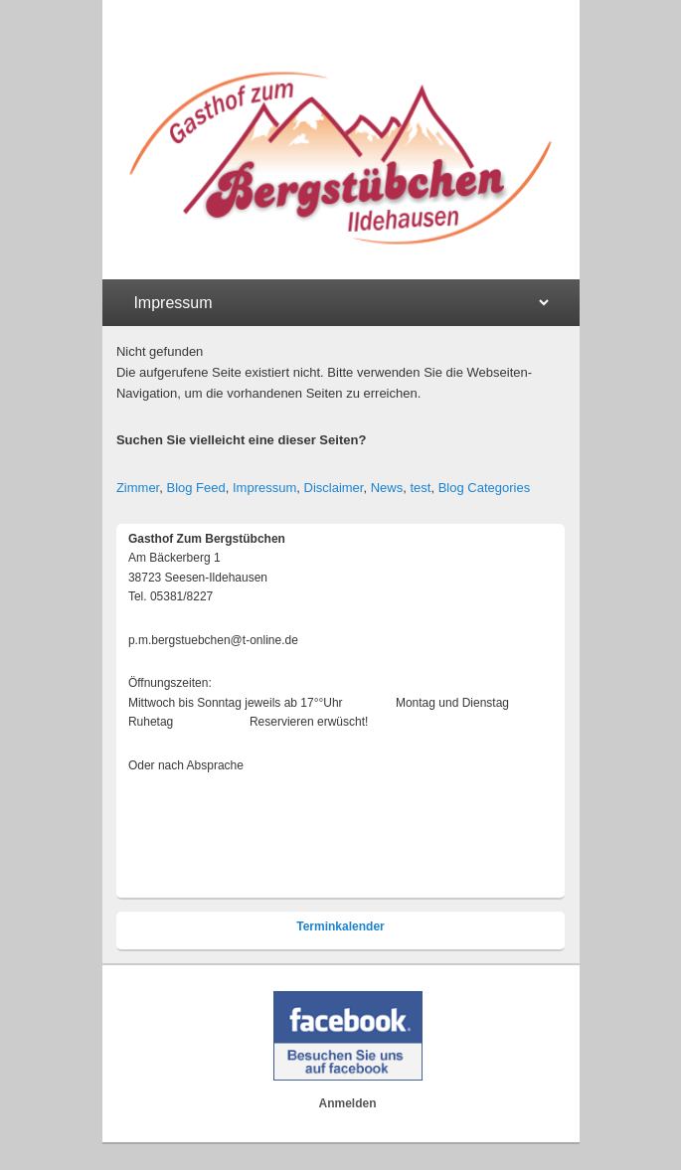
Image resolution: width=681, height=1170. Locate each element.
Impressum (264, 487)
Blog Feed (195, 487)
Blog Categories (484, 487)
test (420, 487)
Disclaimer (334, 487)
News (387, 487)
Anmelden (348, 1103)
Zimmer (137, 487)
